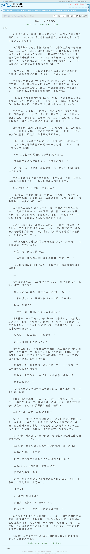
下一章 (50, 24)
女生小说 (59, 10)
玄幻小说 (17, 10)
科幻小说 (52, 10)
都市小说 (31, 10)
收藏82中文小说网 (9, 1)
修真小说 (24, 10)
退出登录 (84, 1)
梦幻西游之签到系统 (18, 16)
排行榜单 (66, 10)
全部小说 (73, 10)
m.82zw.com (77, 6)
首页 (4, 10)
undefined (63, 1)
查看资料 (79, 1)
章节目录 (42, 24)
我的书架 (68, 1)
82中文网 (13, 5)
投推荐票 (28, 24)
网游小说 (45, 10)
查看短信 (73, 1)
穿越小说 (38, 10)
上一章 (34, 24)
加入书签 (56, 24)
